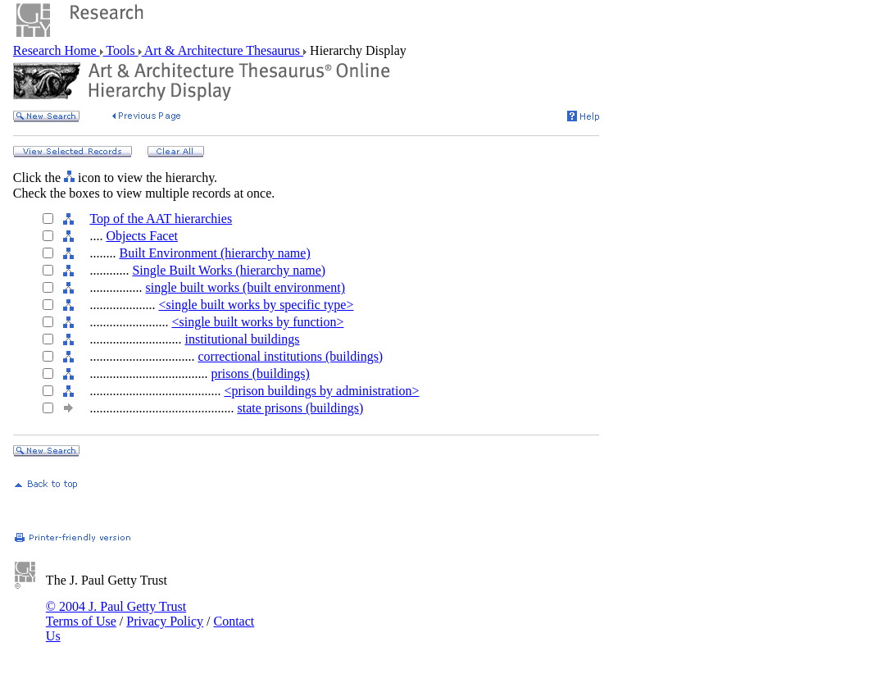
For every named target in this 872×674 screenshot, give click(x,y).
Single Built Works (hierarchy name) (228, 270)
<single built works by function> (257, 322)
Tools (121, 50)
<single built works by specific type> (255, 305)
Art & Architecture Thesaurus (222, 50)
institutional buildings (241, 339)
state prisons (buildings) (300, 408)
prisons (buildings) (260, 373)
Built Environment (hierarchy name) (214, 253)
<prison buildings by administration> (321, 391)
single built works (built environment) (245, 287)
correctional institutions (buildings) (290, 356)
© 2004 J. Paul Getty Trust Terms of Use (116, 613)
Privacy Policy (164, 621)
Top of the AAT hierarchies (160, 218)
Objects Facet (142, 236)
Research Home (56, 50)
